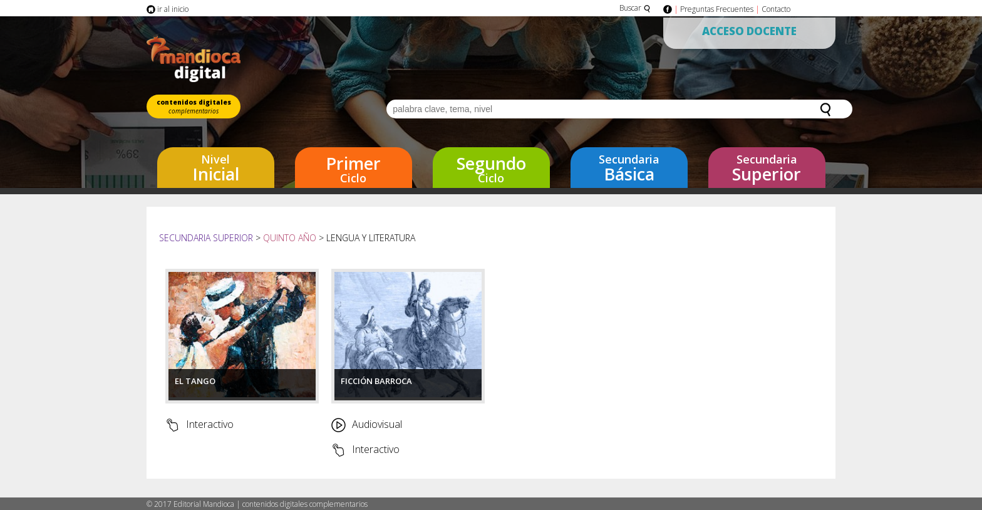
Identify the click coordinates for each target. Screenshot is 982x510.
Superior (766, 168)
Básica (629, 168)
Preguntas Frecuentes (716, 9)
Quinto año (289, 238)
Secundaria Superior (207, 238)
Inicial (215, 168)
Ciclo (353, 168)
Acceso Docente (749, 31)
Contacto (776, 9)
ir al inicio (168, 9)
